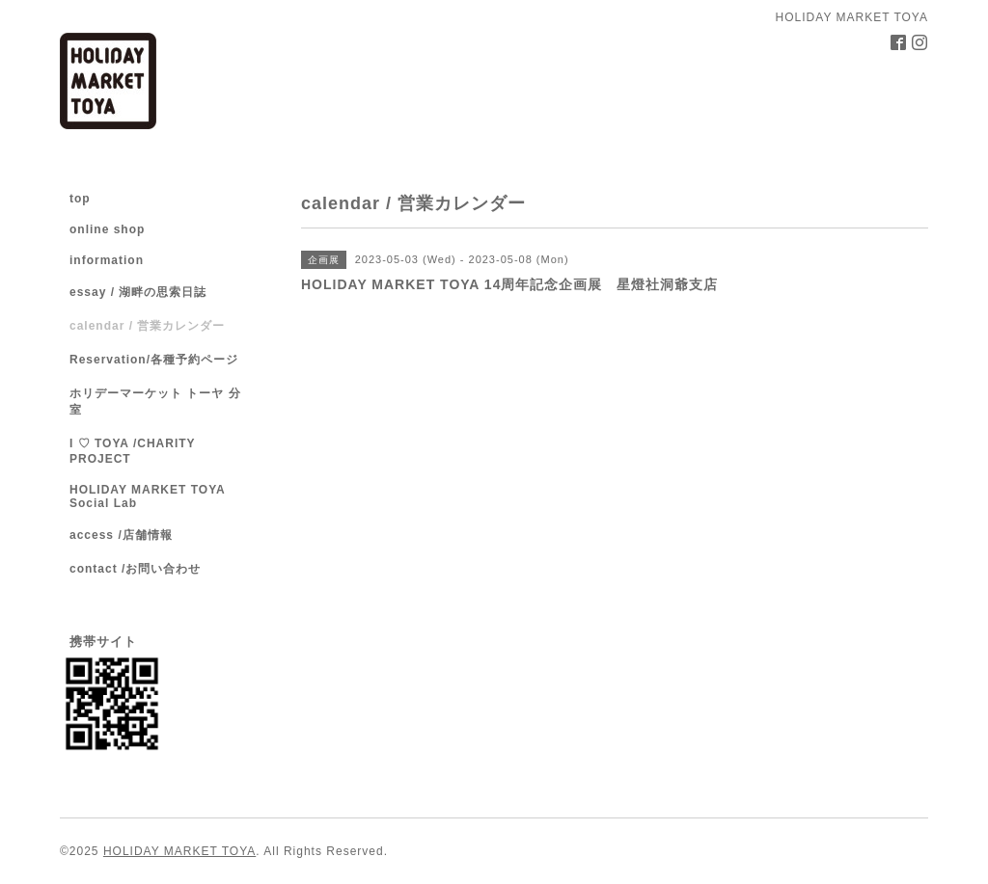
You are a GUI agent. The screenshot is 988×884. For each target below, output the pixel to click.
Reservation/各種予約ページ (153, 359)
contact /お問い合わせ (135, 569)
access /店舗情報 (121, 535)
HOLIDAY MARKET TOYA (179, 851)
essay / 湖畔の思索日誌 (137, 292)
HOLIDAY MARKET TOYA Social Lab (147, 496)
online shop (107, 229)
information (106, 260)
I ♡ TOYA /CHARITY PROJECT (132, 451)
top (80, 198)
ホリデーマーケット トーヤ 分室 (155, 401)
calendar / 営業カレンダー (147, 326)
